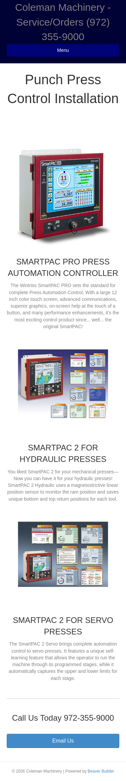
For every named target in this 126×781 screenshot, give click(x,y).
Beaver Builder (101, 771)
